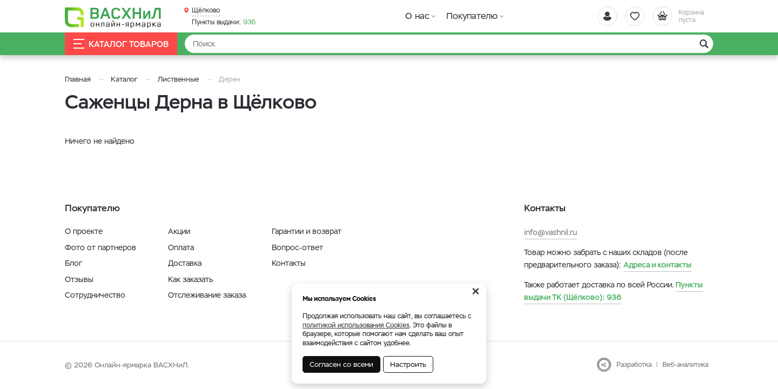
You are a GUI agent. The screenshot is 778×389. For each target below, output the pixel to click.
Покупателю (472, 16)
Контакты (289, 263)
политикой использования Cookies (356, 325)
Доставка (185, 263)
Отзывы (79, 279)
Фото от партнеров (100, 247)
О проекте (84, 231)
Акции (179, 231)
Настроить (408, 364)
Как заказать (190, 279)
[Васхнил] (113, 16)
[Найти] (449, 44)
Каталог (124, 79)
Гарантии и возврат (306, 231)
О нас (417, 16)
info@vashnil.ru (550, 232)
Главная (78, 79)
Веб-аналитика (685, 364)
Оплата (181, 247)
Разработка (634, 364)
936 (224, 22)
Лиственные (178, 79)
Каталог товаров (121, 44)
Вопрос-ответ (297, 247)
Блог (73, 263)
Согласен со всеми (341, 364)
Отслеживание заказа (207, 295)
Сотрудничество (95, 295)
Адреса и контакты (657, 265)
